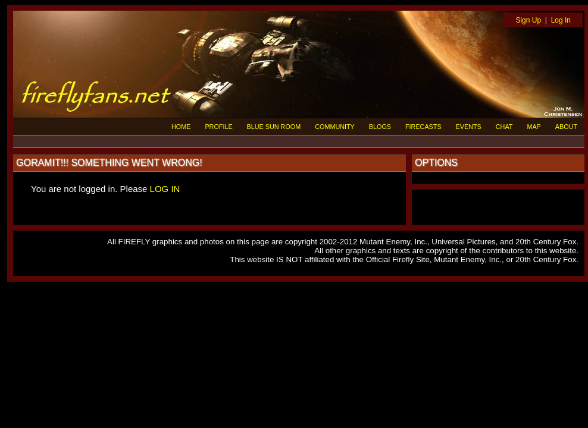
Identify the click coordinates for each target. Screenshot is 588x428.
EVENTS (468, 126)
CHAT (504, 126)
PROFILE (218, 126)
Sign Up (528, 20)
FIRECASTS (423, 126)
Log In (561, 20)
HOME (180, 126)
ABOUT (566, 126)
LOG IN (165, 189)
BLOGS (380, 126)
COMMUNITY (335, 126)
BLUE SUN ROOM (274, 126)
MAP (533, 126)
